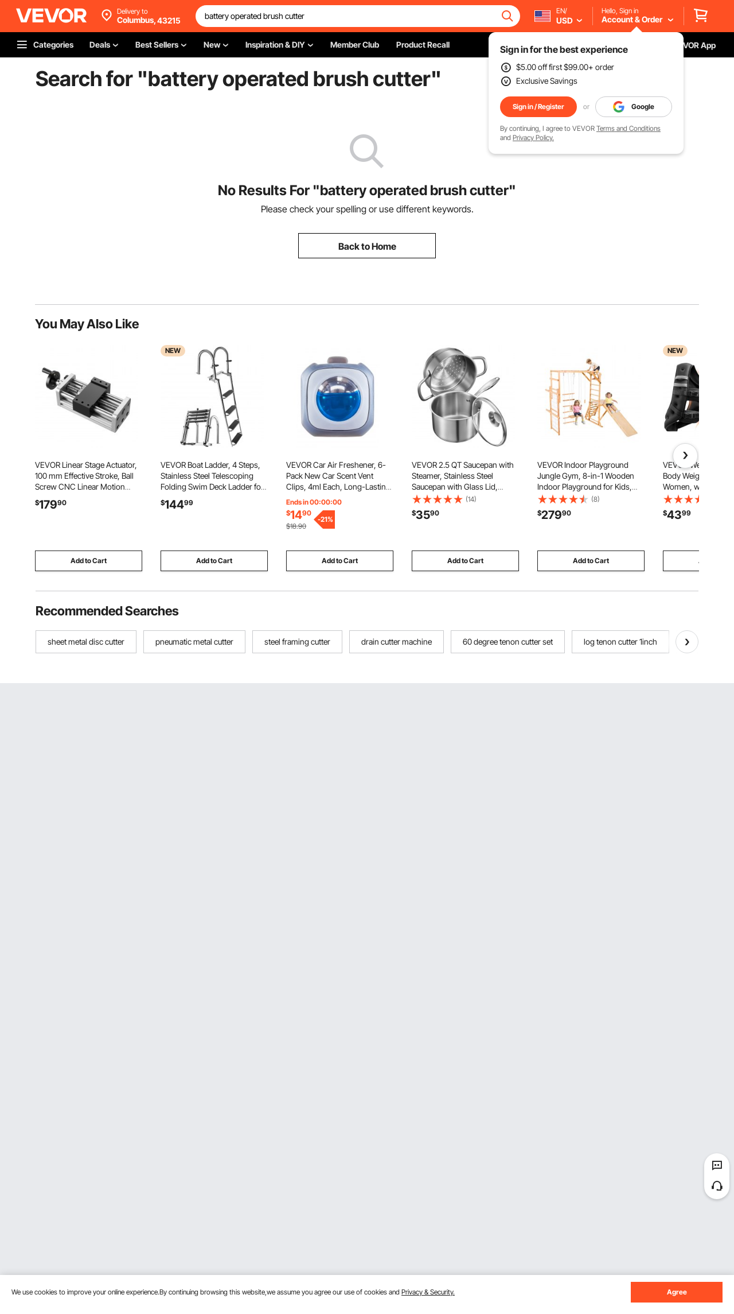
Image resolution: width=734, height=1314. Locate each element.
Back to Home (367, 246)
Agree (677, 1292)
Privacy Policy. (533, 137)
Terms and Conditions (628, 128)
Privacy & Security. (428, 1292)
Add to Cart (89, 560)
